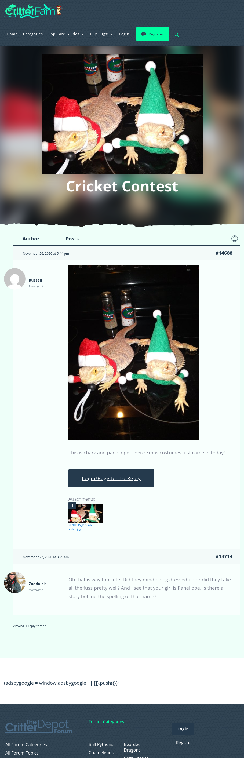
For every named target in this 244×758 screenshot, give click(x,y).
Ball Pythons (101, 744)
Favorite (234, 238)
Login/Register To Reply (111, 478)
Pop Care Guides (63, 33)
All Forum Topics (21, 753)
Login (124, 33)
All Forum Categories (26, 745)
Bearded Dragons (132, 747)
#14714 (224, 556)
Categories (33, 33)
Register (156, 34)
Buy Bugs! (99, 33)
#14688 (224, 253)
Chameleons (101, 753)
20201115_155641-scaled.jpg (80, 527)
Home (12, 33)
